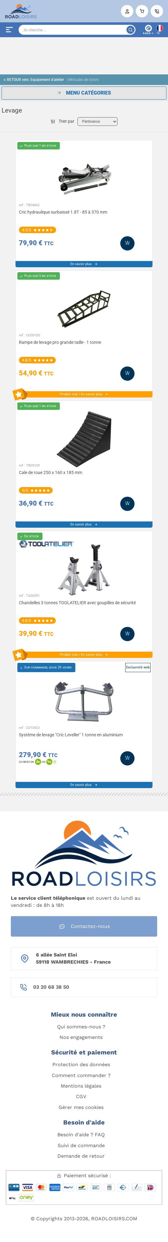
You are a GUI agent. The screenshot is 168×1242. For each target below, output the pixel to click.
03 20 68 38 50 (51, 987)
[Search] (77, 30)
